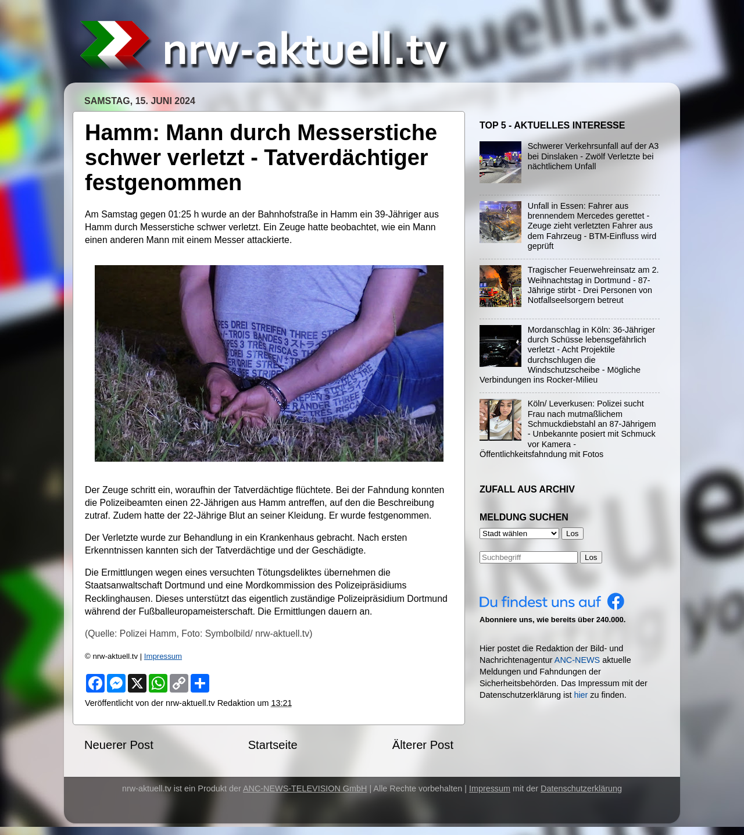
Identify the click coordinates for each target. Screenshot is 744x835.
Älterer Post (422, 744)
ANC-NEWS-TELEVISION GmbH (305, 788)
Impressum (163, 656)
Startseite (273, 744)
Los (591, 557)
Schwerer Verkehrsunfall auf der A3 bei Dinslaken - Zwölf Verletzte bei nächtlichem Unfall (593, 156)
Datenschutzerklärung (581, 788)
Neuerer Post (118, 744)
